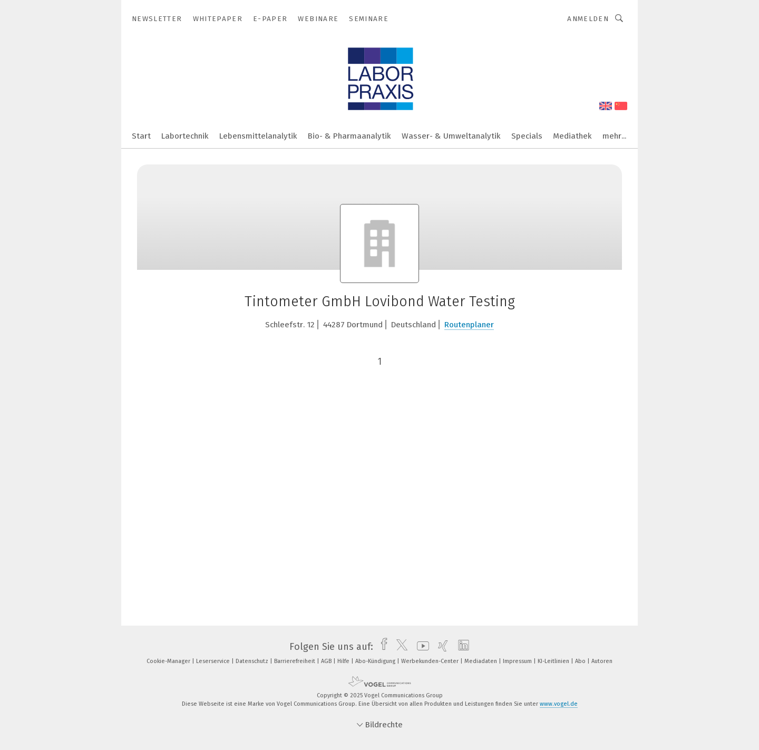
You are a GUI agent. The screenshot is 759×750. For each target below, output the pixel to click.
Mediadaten (481, 661)
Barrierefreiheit (295, 661)
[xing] (440, 646)
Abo (581, 661)
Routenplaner (469, 324)
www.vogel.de (559, 703)
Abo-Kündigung (376, 661)
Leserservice (213, 661)
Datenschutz (253, 661)
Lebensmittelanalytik (258, 136)
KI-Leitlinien (554, 661)
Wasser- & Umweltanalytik (451, 136)
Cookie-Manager (169, 661)
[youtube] (420, 646)
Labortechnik (185, 136)
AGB (327, 661)
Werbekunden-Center (430, 661)
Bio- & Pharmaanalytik (349, 136)
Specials (526, 136)
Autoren (601, 661)
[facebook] (381, 646)
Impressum (518, 661)
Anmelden (588, 18)
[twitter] (399, 646)
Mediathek (572, 136)
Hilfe (344, 661)
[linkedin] (461, 646)
